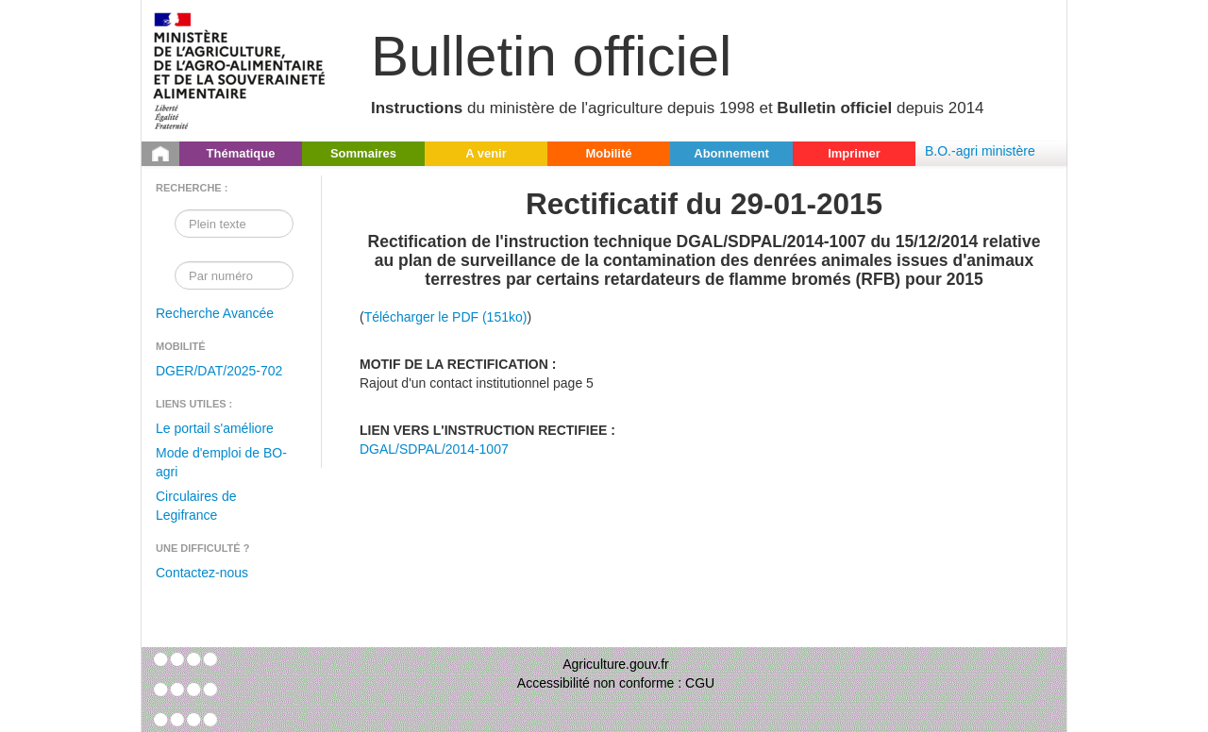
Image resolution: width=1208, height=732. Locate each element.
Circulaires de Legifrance (196, 506)
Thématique (241, 153)
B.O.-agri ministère (980, 150)
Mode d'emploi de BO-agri (221, 462)
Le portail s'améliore (215, 428)
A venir (486, 153)
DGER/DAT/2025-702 (219, 370)
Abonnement (731, 153)
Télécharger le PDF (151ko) (446, 316)
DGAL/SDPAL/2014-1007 (434, 449)
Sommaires (363, 153)
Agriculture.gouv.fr (615, 664)
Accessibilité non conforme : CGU (615, 682)
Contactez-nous (202, 572)
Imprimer (854, 153)
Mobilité (608, 153)
